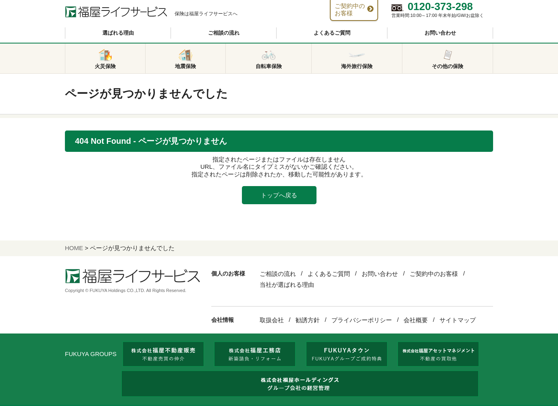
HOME (74, 247)
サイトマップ (457, 320)
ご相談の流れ (223, 33)
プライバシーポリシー (361, 320)
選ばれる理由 (118, 33)
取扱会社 (272, 320)
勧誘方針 (308, 320)
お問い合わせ (440, 33)
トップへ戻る (279, 195)
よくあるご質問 (332, 33)
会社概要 (416, 320)
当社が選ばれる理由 (287, 284)
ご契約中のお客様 (434, 273)
